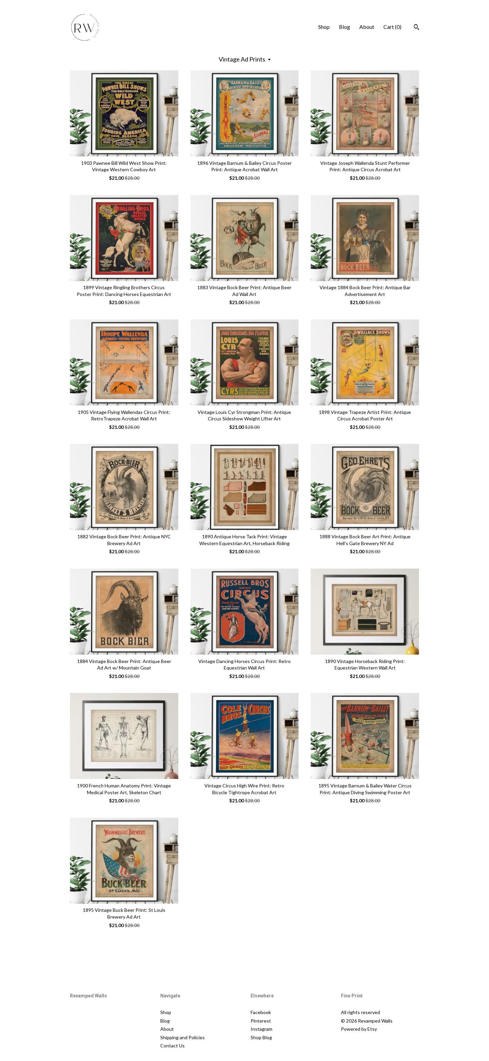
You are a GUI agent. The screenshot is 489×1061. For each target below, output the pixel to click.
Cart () (392, 26)
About (366, 26)
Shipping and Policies (182, 1037)
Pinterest (261, 1021)
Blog (344, 26)
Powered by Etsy (359, 1029)
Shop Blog (261, 1037)
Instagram (261, 1029)
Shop (324, 26)
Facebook (261, 1012)
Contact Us (172, 1045)
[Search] (416, 28)
